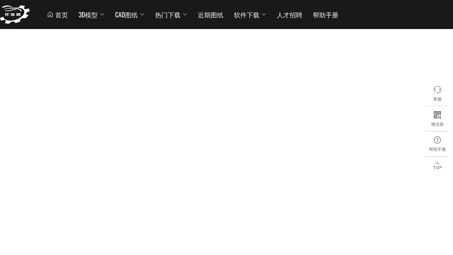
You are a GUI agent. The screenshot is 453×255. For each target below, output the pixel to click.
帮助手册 (325, 14)
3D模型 (91, 14)
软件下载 (250, 14)
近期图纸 (210, 14)
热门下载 (171, 14)
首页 (57, 14)
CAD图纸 (129, 14)
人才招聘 (289, 14)
